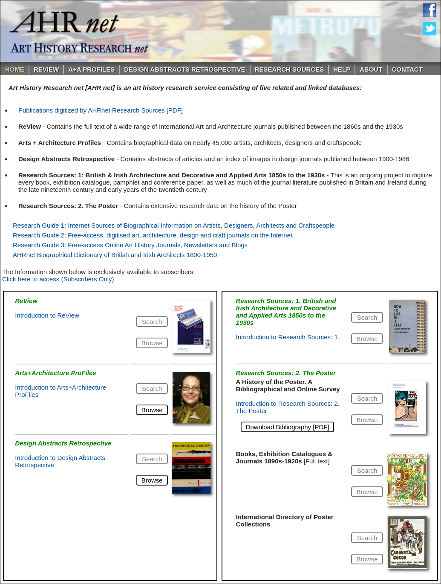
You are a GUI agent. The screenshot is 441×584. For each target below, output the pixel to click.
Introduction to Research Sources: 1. (287, 337)
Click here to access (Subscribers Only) (58, 279)
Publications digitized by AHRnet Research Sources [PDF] (100, 110)
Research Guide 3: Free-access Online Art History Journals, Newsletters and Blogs (130, 245)
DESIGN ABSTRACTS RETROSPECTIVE (184, 69)
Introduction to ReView (47, 315)
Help (341, 69)
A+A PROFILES (91, 69)
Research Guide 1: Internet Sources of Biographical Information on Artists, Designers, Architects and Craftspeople (173, 225)
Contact (407, 69)
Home (14, 69)
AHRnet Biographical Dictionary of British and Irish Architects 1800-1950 (115, 254)
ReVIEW (46, 69)
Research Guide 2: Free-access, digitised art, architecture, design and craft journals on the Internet (152, 235)
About (371, 69)
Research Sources (289, 69)
